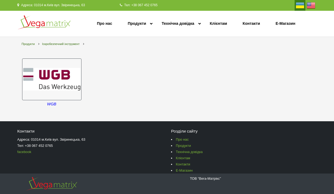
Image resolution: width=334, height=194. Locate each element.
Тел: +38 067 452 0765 (139, 5)
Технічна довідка (178, 23)
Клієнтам (218, 23)
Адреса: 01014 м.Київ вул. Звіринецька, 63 (51, 5)
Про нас (104, 23)
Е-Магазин (285, 23)
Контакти (251, 23)
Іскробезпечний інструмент (61, 44)
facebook (24, 152)
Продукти (137, 23)
